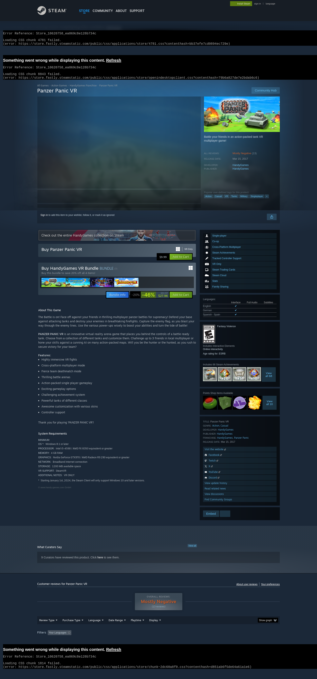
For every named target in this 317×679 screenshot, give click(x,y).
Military (243, 201)
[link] (149, 299)
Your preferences (270, 589)
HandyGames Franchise (83, 90)
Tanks (234, 201)
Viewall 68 (268, 379)
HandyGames (240, 169)
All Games (43, 90)
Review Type (46, 627)
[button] (180, 261)
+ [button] (266, 201)
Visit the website (216, 454)
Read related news (215, 493)
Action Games (59, 90)
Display (153, 627)
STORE (84, 11)
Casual (218, 201)
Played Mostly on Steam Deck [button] (159, 640)
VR (226, 201)
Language (94, 627)
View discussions (214, 498)
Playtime (136, 627)
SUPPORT (137, 11)
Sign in (44, 220)
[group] (158, 640)
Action (208, 201)
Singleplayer (257, 201)
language (270, 3)
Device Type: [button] (244, 640)
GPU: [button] (227, 640)
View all (192, 550)
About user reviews (247, 589)
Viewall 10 (269, 407)
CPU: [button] (213, 640)
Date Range (116, 627)
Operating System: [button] (193, 640)
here (100, 562)
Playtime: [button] (130, 640)
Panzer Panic (241, 442)
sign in (257, 3)
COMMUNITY (103, 11)
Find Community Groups (218, 504)
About (121, 11)
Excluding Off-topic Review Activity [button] (98, 640)
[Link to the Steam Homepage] (55, 14)
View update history (216, 487)
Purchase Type (71, 627)
